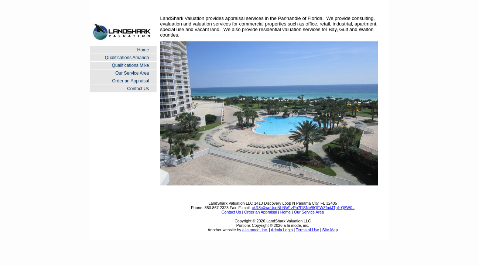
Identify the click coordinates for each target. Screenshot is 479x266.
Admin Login (281, 230)
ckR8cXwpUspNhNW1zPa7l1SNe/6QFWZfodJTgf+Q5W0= (303, 207)
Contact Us (138, 88)
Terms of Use (307, 230)
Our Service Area (132, 73)
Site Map (330, 230)
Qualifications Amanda (127, 57)
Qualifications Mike (130, 65)
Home (143, 49)
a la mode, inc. (255, 230)
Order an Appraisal (130, 80)
